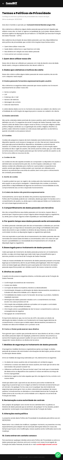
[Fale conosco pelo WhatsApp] (58, 455)
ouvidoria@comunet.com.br (46, 444)
